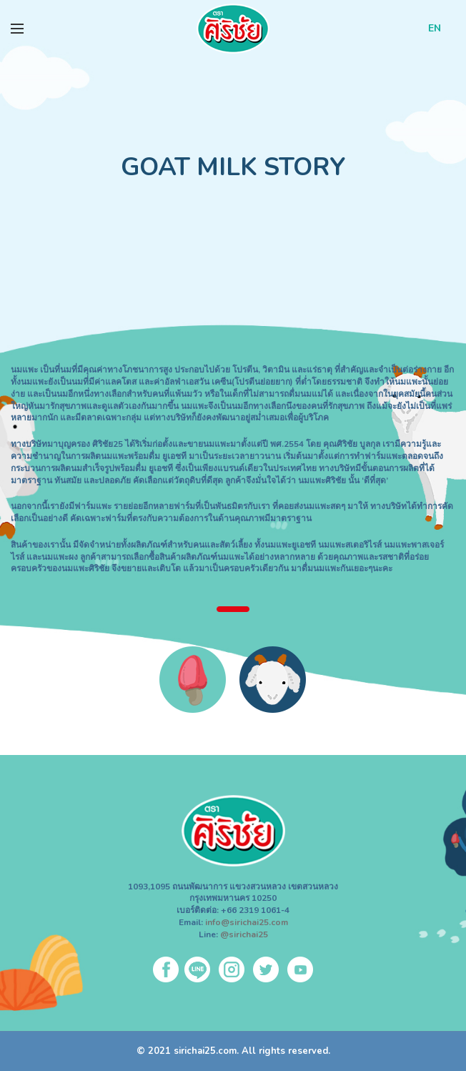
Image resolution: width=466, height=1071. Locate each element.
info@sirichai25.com (246, 922)
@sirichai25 (244, 934)
